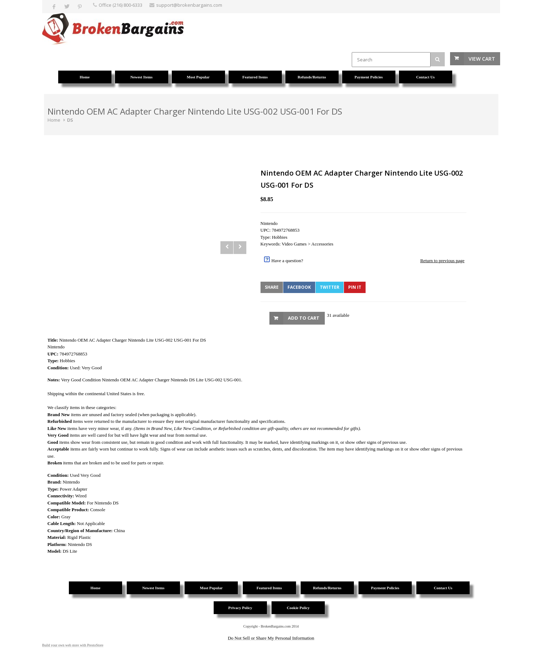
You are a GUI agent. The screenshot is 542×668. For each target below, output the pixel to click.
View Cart (482, 58)
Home (54, 120)
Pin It (354, 287)
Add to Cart (303, 318)
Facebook (299, 287)
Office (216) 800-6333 (120, 5)
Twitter (329, 287)
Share (272, 287)
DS (70, 120)
